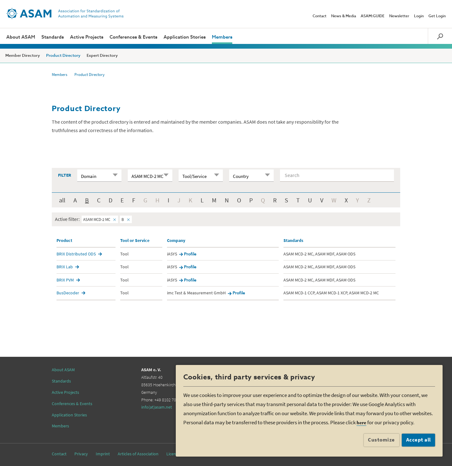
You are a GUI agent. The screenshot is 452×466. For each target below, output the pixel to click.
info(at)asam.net (156, 407)
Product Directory (63, 56)
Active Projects (86, 37)
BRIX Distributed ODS (76, 254)
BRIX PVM (65, 280)
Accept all (418, 439)
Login (419, 16)
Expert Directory (102, 56)
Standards (52, 37)
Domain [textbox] (88, 176)
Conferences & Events (133, 37)
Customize (381, 439)
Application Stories (185, 37)
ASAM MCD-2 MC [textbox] (148, 176)
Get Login (437, 16)
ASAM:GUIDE (373, 16)
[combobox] (99, 175)
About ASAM (20, 37)
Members (222, 37)
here (361, 423)
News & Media (343, 16)
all (62, 200)
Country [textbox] (241, 176)
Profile (190, 254)
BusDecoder (67, 293)
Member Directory (22, 56)
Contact (319, 16)
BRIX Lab (64, 267)
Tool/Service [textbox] (194, 176)
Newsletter (399, 16)
